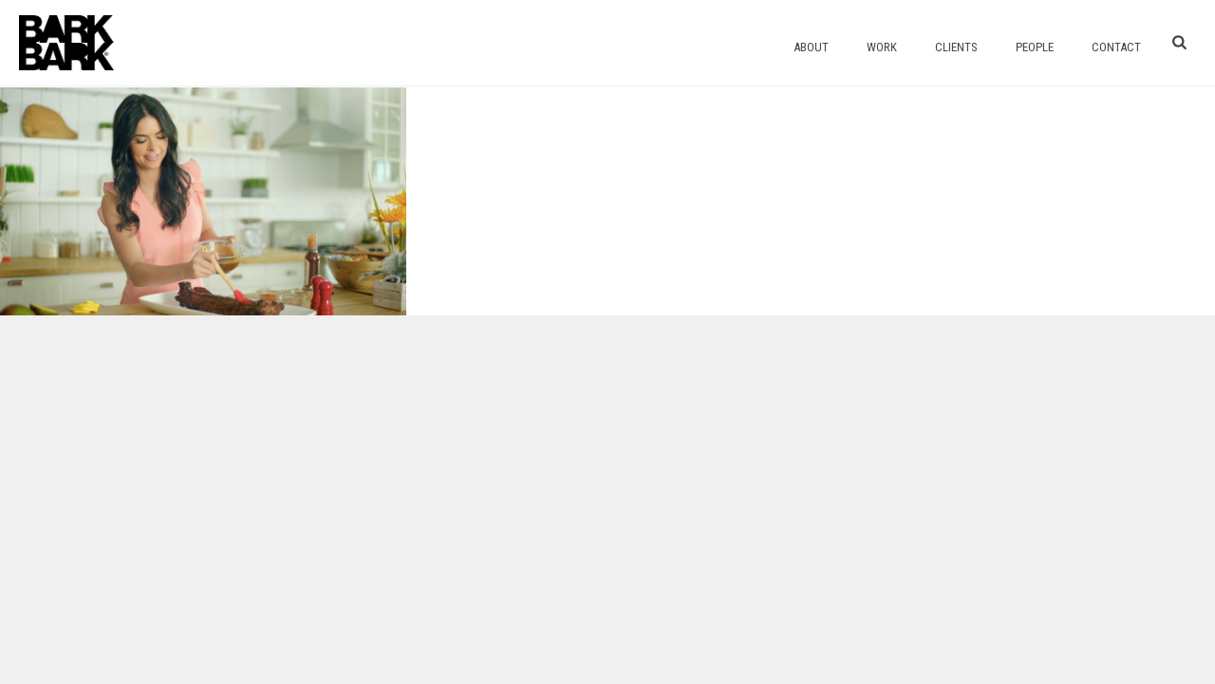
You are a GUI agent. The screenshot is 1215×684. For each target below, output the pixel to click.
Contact (1116, 47)
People (1035, 47)
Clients (956, 47)
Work (882, 47)
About (811, 47)
